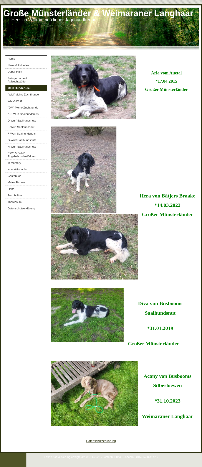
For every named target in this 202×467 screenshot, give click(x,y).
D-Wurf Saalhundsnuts (22, 120)
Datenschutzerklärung (21, 208)
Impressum (15, 202)
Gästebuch (14, 176)
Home (11, 58)
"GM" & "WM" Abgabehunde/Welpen (21, 154)
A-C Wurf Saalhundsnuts (23, 114)
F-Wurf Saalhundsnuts (22, 133)
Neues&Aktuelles (18, 65)
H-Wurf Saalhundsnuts (22, 146)
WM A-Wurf (15, 101)
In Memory (14, 162)
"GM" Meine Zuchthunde (23, 107)
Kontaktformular (18, 169)
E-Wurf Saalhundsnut (21, 127)
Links (11, 189)
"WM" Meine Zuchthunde (23, 94)
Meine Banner (16, 182)
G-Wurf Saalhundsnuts (22, 140)
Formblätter (15, 195)
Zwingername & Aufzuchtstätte (17, 80)
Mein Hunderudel (19, 88)
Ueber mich (15, 71)
